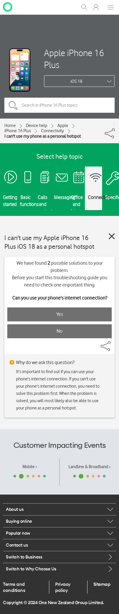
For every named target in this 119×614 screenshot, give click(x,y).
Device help (36, 125)
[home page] (7, 6)
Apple (62, 125)
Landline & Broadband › (90, 466)
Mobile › (29, 466)
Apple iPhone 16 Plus (74, 58)
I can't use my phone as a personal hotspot (42, 136)
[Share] (114, 124)
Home (10, 125)
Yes (59, 314)
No (59, 331)
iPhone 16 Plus (17, 130)
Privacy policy (63, 587)
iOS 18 (76, 81)
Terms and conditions (14, 587)
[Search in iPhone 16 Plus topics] (59, 105)
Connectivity (52, 130)
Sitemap (102, 584)
